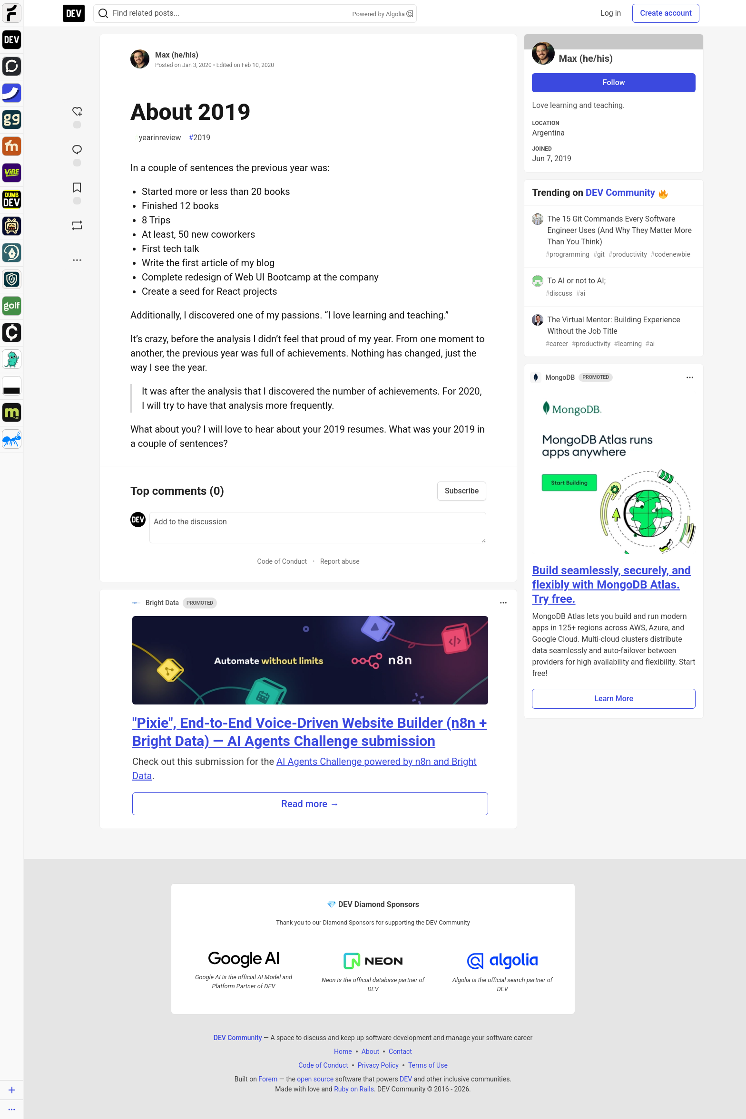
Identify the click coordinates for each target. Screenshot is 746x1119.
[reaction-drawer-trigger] (77, 116)
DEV (406, 1079)
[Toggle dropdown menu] (503, 602)
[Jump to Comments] (77, 154)
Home (343, 1051)
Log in (610, 13)
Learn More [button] (613, 698)
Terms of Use (428, 1065)
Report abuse (340, 561)
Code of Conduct (282, 561)
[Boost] (77, 225)
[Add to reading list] (77, 192)
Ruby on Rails (354, 1089)
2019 (199, 138)
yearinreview (157, 138)
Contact (400, 1051)
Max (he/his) (176, 54)
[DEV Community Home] (74, 13)
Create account (666, 13)
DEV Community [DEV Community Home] (238, 1038)
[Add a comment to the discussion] (318, 527)
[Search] (103, 13)
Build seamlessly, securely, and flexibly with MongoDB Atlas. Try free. (611, 585)
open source (315, 1079)
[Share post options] (77, 260)
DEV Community (620, 192)
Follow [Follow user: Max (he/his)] (614, 82)
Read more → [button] (310, 804)
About (370, 1051)
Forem (267, 1079)
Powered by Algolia (382, 14)
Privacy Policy (378, 1065)
